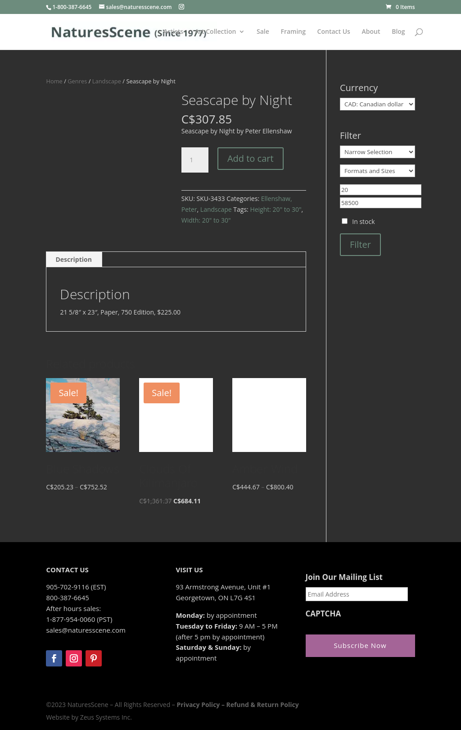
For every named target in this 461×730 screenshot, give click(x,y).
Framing (293, 32)
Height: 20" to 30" (275, 209)
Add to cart (250, 158)
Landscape (106, 81)
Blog (398, 32)
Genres (77, 81)
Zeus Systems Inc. (106, 717)
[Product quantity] (194, 160)
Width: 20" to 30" (206, 220)
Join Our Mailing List (344, 577)
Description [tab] (73, 259)
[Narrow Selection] (377, 152)
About (371, 32)
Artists (173, 32)
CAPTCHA (323, 614)
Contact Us (333, 32)
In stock (363, 221)
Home (54, 81)
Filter (360, 244)
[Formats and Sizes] (377, 170)
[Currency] (377, 104)
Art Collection (215, 32)
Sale (263, 32)
